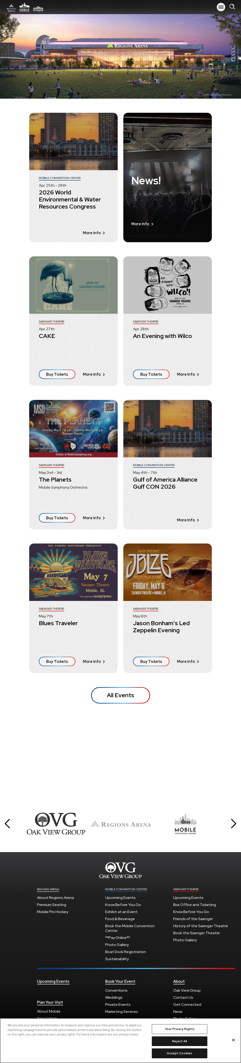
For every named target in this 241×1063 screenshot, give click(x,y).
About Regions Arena (55, 897)
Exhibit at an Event (121, 911)
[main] (120, 406)
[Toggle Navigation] (221, 7)
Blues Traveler (58, 623)
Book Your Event (120, 981)
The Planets (55, 479)
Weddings (113, 997)
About (179, 981)
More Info (94, 232)
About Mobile (48, 1011)
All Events (120, 695)
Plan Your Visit (50, 1002)
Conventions (116, 990)
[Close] (233, 1040)
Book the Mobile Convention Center (130, 928)
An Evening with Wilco (162, 336)
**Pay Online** (117, 937)
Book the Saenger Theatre (196, 932)
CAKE (47, 336)
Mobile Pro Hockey (52, 911)
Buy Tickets (57, 374)
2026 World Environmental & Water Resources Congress (70, 199)
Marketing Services (121, 1011)
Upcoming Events (120, 897)
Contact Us (183, 997)
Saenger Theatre (186, 889)
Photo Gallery (117, 944)
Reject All (179, 1041)
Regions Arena (48, 889)
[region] (120, 1040)
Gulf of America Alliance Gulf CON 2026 (165, 483)
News (178, 1011)
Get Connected (187, 1004)
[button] (7, 823)
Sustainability (117, 958)
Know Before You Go (123, 904)
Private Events (118, 1004)
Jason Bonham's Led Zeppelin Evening (161, 626)
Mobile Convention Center (126, 889)
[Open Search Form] (232, 7)
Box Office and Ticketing (194, 904)
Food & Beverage (120, 918)
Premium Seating (51, 904)
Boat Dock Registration (125, 951)
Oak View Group (187, 990)
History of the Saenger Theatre (200, 925)
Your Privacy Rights (179, 1029)
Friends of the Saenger (193, 918)
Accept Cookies (179, 1053)
